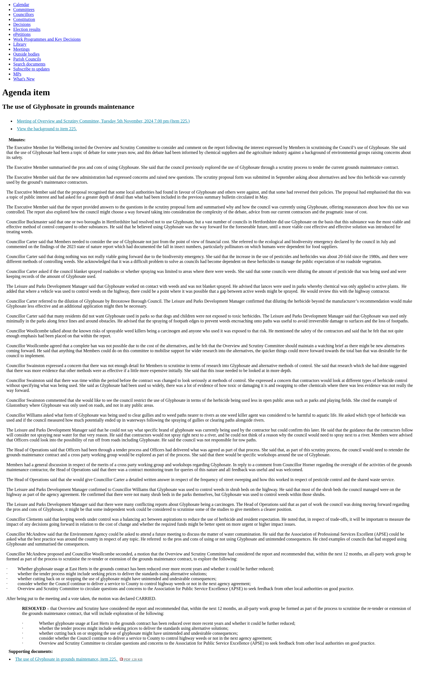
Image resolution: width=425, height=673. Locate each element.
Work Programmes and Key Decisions (47, 39)
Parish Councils (27, 59)
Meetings (21, 49)
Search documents (29, 64)
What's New (24, 79)
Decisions (22, 24)
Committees (23, 9)
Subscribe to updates (31, 69)
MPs (17, 74)
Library (19, 44)
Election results (26, 29)
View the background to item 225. (47, 128)
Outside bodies (26, 54)
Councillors (23, 14)
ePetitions (22, 34)
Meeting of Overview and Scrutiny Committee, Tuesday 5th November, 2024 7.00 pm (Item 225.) (103, 121)
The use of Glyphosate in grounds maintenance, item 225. (78, 659)
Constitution (24, 19)
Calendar (21, 4)
